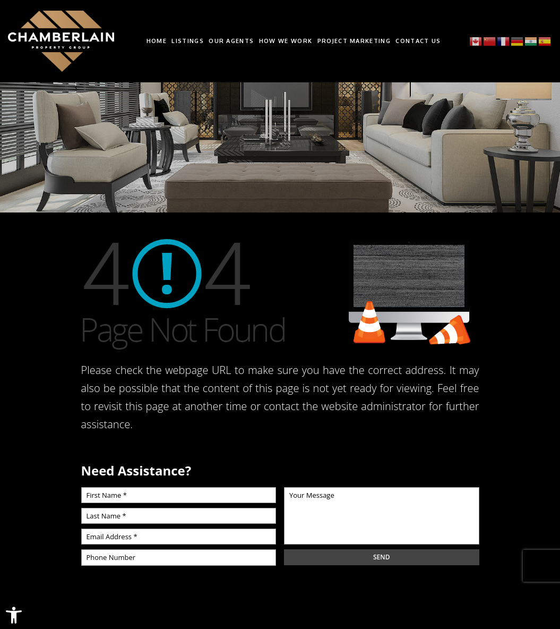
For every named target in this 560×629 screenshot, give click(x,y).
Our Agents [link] (231, 41)
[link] (14, 615)
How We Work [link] (286, 41)
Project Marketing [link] (354, 41)
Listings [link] (187, 41)
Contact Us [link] (418, 41)
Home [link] (157, 41)
